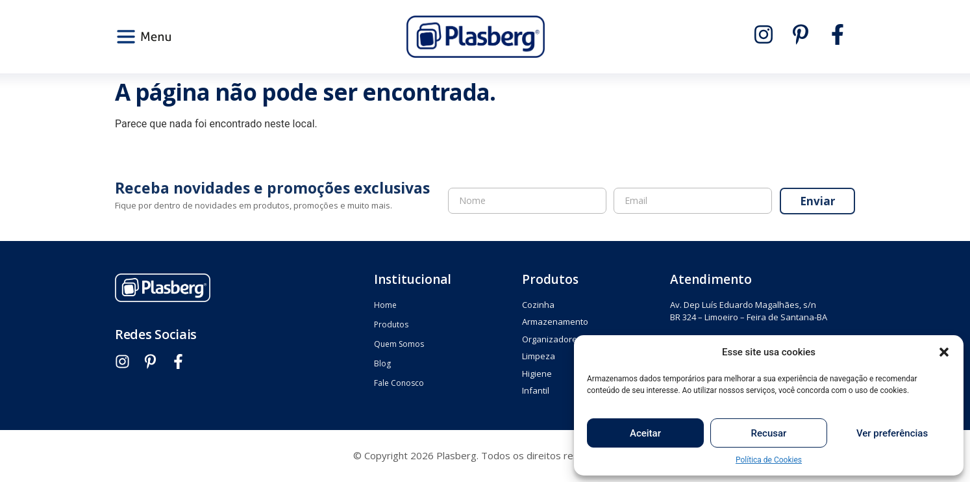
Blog (382, 363)
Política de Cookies (769, 459)
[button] (944, 352)
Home (385, 305)
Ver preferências (892, 433)
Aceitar (645, 433)
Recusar (769, 433)
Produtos (391, 324)
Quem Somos (399, 343)
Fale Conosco (399, 382)
